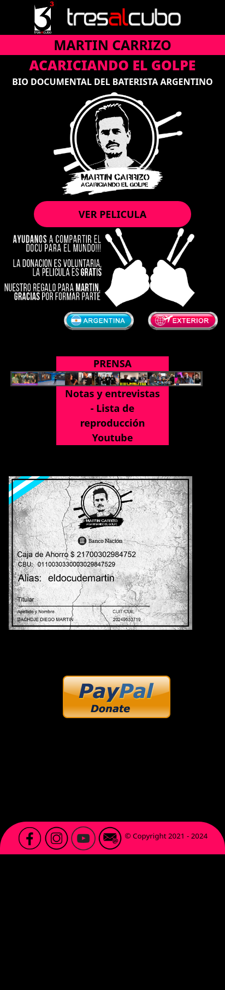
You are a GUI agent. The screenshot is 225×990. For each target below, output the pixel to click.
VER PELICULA (112, 214)
